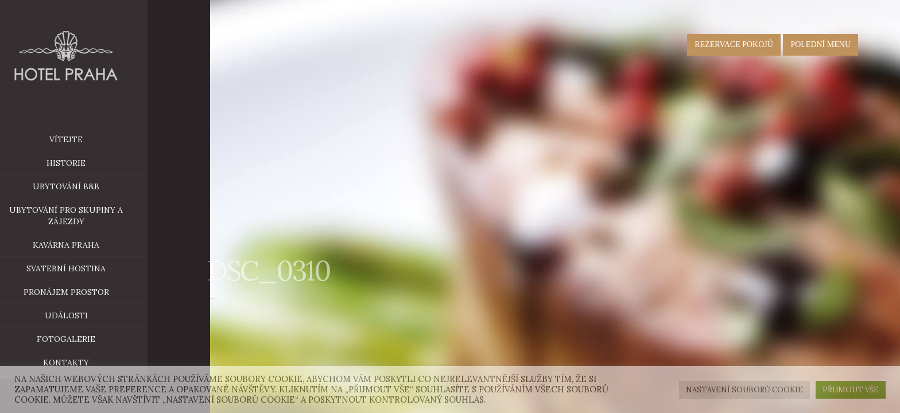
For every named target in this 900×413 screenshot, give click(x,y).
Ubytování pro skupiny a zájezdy (81, 216)
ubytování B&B (105, 186)
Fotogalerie (81, 339)
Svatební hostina (81, 268)
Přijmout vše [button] (851, 390)
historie (81, 163)
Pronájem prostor (100, 291)
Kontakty (81, 362)
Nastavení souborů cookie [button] (744, 390)
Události (81, 315)
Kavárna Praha (105, 244)
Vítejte (81, 139)
